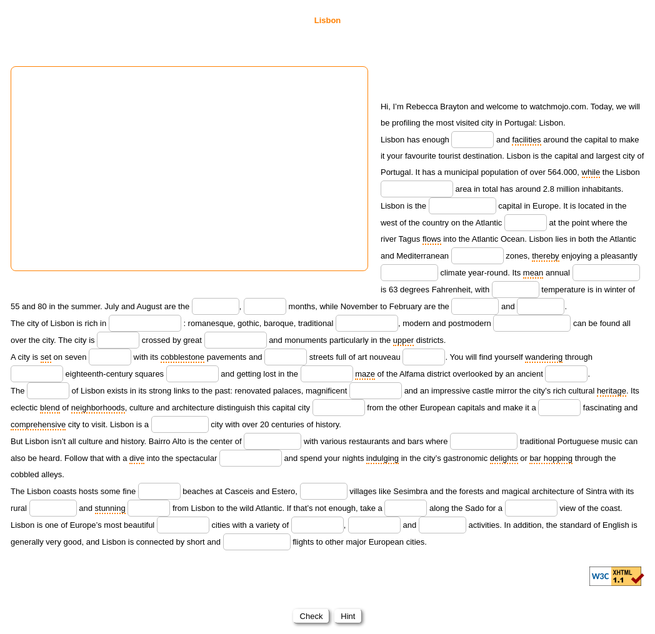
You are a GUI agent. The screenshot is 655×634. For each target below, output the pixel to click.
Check (311, 616)
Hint (348, 616)
